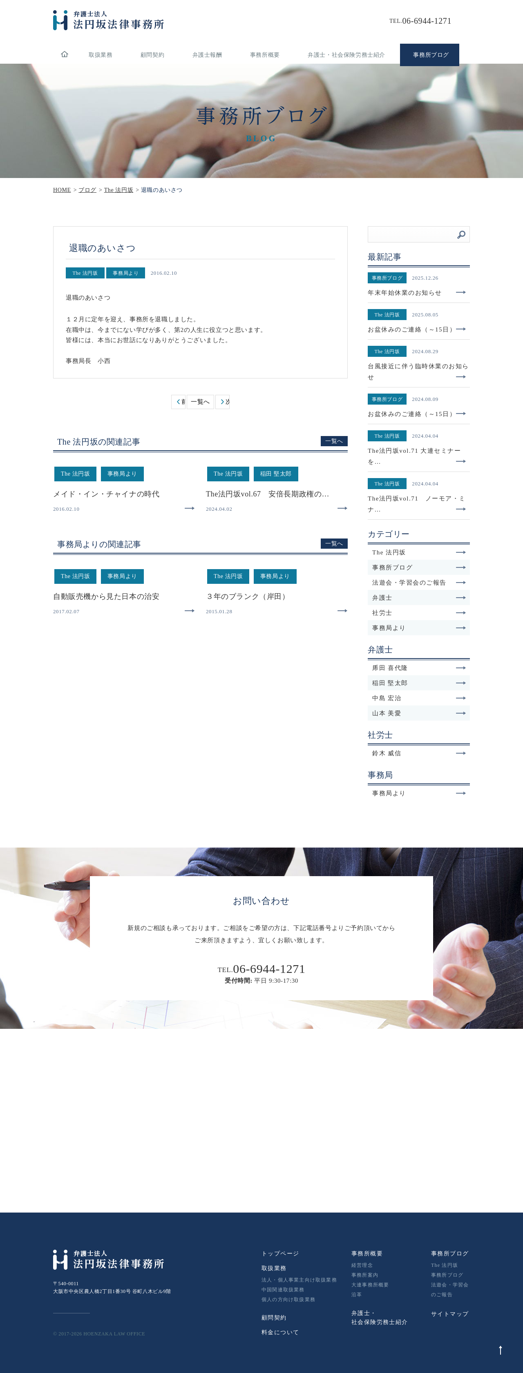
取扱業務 (100, 55)
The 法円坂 (419, 552)
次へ (227, 401)
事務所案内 (364, 1275)
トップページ (280, 1254)
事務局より (419, 628)
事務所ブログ (419, 567)
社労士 (419, 613)
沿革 (356, 1294)
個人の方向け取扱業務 (288, 1299)
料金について (280, 1332)
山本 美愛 (419, 713)
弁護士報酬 (207, 55)
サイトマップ (450, 1314)
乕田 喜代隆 (419, 668)
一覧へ (200, 401)
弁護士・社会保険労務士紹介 (346, 55)
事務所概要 (265, 55)
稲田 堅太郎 (419, 683)
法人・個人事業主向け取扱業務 (299, 1280)
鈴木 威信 (419, 753)
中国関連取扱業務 (283, 1290)
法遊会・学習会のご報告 (419, 582)
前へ (183, 401)
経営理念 (362, 1265)
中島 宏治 (419, 698)
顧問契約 (152, 55)
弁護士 (419, 597)
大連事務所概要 (370, 1285)
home (64, 55)
